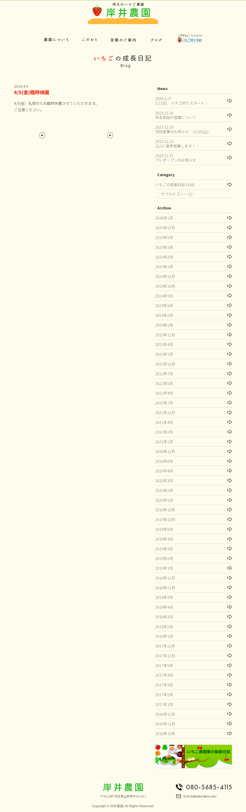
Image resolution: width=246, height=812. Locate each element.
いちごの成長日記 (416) (175, 184)
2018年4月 (164, 607)
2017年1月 (164, 704)
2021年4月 (164, 422)
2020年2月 (164, 490)
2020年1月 (164, 500)
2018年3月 (164, 616)
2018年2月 (164, 626)
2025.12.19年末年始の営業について (175, 115)
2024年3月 (164, 305)
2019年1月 (164, 568)
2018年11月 (165, 587)
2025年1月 (164, 266)
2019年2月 (164, 558)
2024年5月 (164, 295)
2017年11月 (165, 655)
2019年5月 (164, 529)
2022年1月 (164, 402)
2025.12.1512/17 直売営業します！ (175, 144)
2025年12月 (165, 227)
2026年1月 (164, 217)
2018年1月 (164, 636)
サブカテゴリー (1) (177, 194)
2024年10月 (165, 286)
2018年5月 (164, 597)
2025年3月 (164, 247)
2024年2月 (164, 315)
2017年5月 (164, 665)
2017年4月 (164, 675)
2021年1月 (164, 441)
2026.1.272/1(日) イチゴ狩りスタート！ (181, 101)
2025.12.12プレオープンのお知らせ (175, 158)
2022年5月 (164, 383)
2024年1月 (164, 325)
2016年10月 (165, 733)
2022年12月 (165, 363)
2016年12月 (165, 714)
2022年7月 (164, 373)
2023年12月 (165, 334)
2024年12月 (165, 276)
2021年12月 (165, 412)
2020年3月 (164, 480)
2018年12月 (165, 578)
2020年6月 (164, 461)
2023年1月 (164, 354)
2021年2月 (164, 431)
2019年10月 (165, 519)
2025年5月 (164, 237)
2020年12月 (165, 451)
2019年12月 (165, 509)
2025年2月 (164, 257)
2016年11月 (165, 723)
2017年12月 (165, 646)
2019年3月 (164, 548)
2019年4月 (164, 539)
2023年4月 (164, 344)
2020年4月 (164, 470)
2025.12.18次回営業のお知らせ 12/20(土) (182, 129)
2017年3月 (164, 684)
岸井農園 (116, 806)
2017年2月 (164, 694)
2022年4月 (164, 393)
